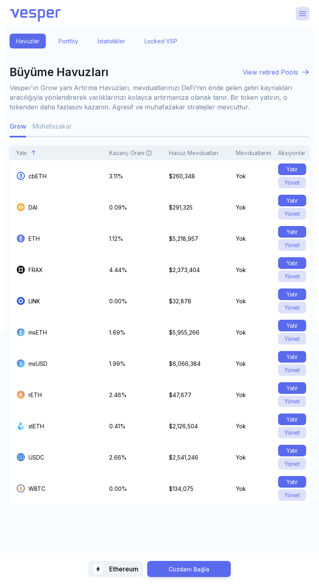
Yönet (292, 182)
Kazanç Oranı (135, 152)
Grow (18, 126)
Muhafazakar (52, 126)
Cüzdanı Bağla (189, 569)
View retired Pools (270, 72)
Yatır (26, 152)
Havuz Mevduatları (198, 152)
